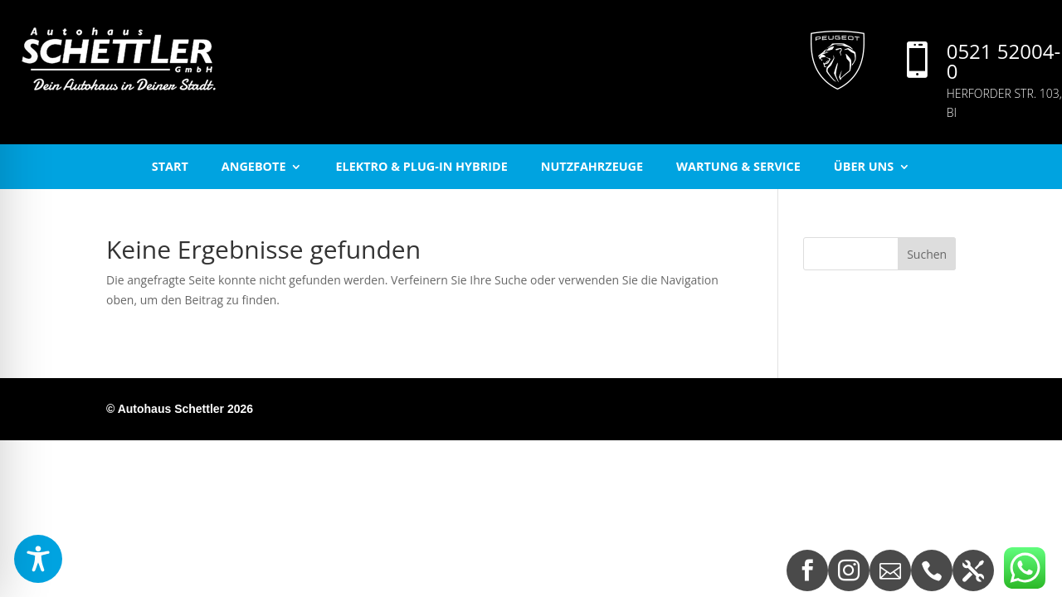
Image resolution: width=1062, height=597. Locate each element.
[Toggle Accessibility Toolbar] (38, 559)
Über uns (864, 166)
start (170, 166)
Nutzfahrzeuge (592, 166)
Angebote (254, 166)
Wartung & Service (738, 166)
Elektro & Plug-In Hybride (421, 166)
